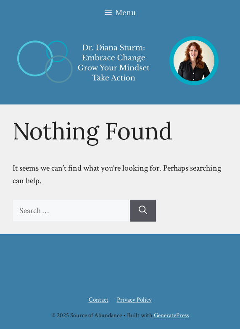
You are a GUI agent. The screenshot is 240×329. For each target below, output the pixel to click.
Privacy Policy (134, 300)
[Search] (143, 211)
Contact (98, 300)
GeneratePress (171, 315)
